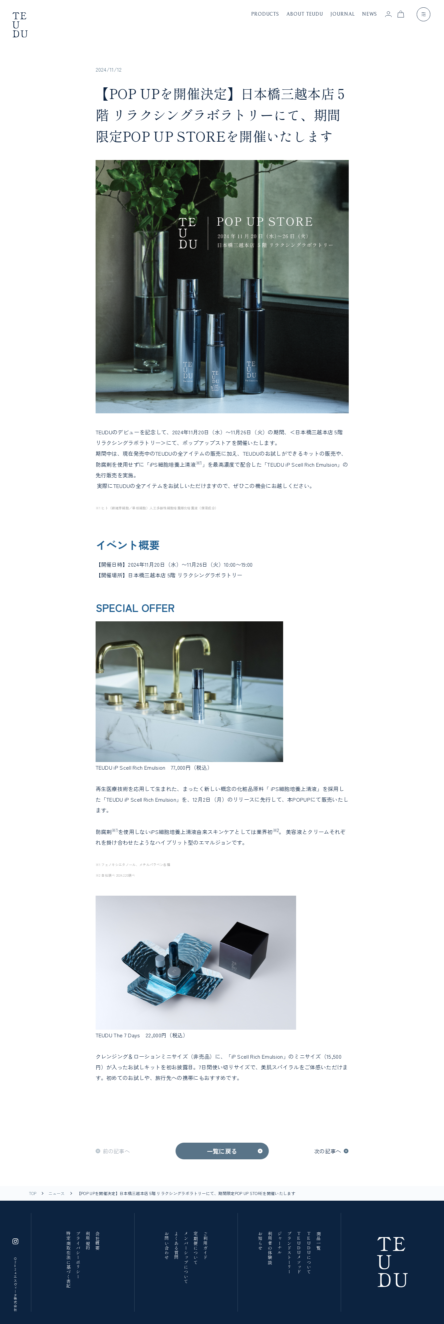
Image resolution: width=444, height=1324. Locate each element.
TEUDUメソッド (298, 1252)
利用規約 (87, 1240)
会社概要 (97, 1240)
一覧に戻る (222, 1151)
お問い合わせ (166, 1245)
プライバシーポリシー (77, 1255)
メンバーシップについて (186, 1257)
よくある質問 (176, 1245)
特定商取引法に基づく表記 (68, 1260)
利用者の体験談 (269, 1248)
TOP (33, 1193)
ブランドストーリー (289, 1252)
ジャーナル (279, 1243)
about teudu (304, 14)
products (265, 14)
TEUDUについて (308, 1252)
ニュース (56, 1193)
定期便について (195, 1248)
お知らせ (260, 1240)
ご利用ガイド (205, 1245)
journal (342, 14)
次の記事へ (327, 1151)
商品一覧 (318, 1240)
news (369, 14)
